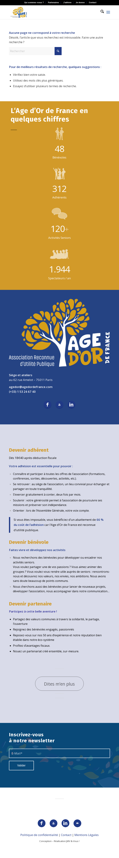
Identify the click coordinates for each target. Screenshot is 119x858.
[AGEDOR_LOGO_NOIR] (49, 12)
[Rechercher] (100, 12)
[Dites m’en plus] (59, 684)
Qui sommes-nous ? (34, 2)
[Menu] (108, 12)
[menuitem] (34, 3)
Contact (92, 2)
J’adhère (67, 2)
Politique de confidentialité (39, 835)
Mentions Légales (86, 835)
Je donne (80, 2)
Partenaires (53, 2)
